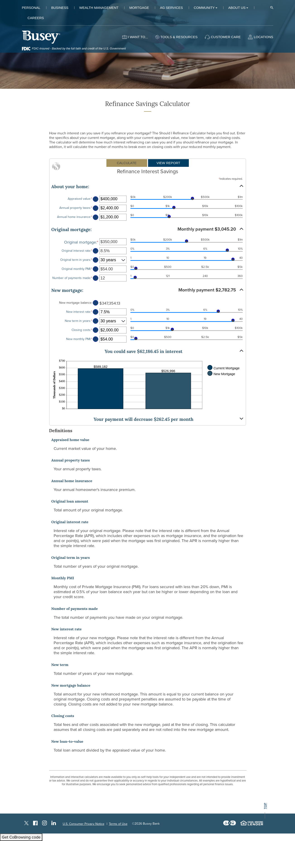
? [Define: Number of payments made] (95, 278)
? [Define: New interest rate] (95, 312)
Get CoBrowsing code (21, 837)
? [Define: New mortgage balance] (95, 303)
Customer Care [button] (226, 37)
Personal (31, 8)
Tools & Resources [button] (179, 37)
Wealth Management (98, 8)
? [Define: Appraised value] (95, 199)
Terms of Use (118, 824)
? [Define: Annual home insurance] (95, 217)
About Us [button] (236, 8)
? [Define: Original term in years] (95, 260)
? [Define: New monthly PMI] (95, 339)
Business (59, 8)
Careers (36, 18)
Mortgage (139, 8)
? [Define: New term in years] (95, 321)
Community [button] (204, 8)
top (265, 806)
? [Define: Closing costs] (95, 330)
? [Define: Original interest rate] (95, 251)
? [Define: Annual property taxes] (95, 208)
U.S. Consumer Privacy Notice (83, 824)
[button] (147, 186)
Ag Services (171, 8)
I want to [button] (136, 37)
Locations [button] (263, 37)
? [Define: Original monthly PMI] (95, 269)
